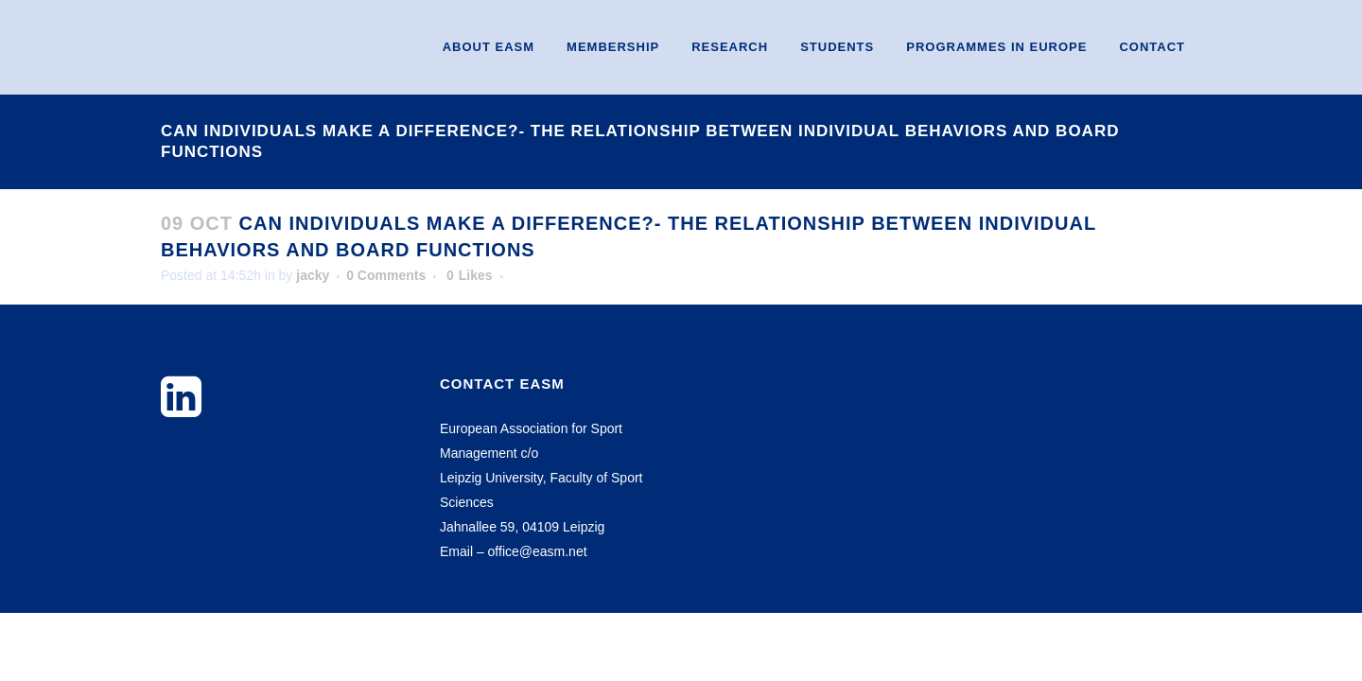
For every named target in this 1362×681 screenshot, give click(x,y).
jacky (312, 275)
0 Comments (386, 275)
